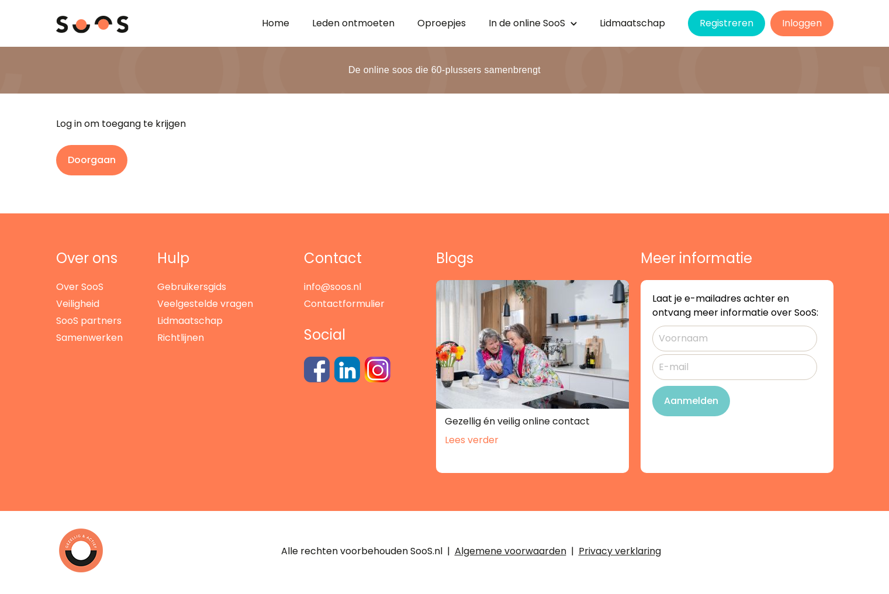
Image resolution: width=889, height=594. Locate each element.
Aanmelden (691, 400)
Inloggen (802, 23)
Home (275, 23)
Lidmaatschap (632, 23)
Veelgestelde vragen (205, 303)
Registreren (726, 23)
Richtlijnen (180, 337)
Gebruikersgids (191, 286)
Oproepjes (441, 23)
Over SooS (79, 286)
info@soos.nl (332, 286)
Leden (353, 23)
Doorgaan (92, 160)
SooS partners (89, 320)
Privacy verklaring (620, 551)
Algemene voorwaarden (510, 551)
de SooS (533, 23)
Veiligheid (77, 303)
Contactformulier (344, 303)
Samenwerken (89, 337)
